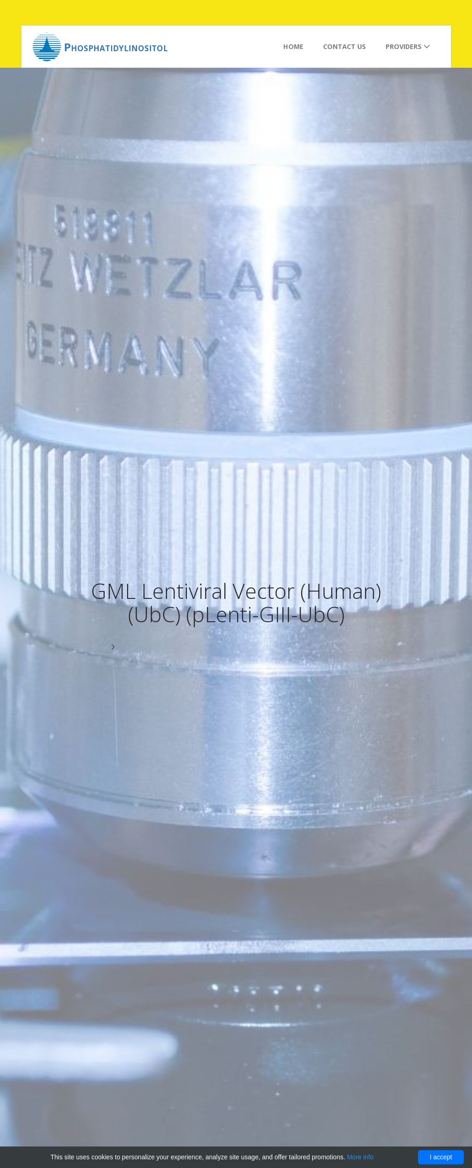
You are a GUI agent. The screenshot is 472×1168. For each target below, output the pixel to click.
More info (360, 1157)
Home (293, 46)
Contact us (344, 46)
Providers (408, 46)
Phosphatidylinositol (116, 46)
